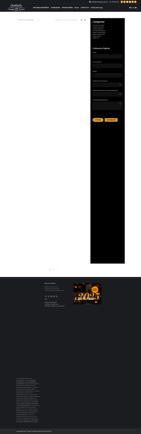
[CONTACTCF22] (107, 106)
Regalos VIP (96, 38)
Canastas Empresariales (99, 30)
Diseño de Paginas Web (34, 431)
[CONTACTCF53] (107, 85)
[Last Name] (107, 56)
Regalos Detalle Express (99, 32)
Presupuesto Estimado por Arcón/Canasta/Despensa (105, 90)
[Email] (107, 66)
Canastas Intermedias (98, 27)
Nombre (95, 52)
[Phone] (107, 75)
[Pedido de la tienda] (28, 20)
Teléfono (95, 71)
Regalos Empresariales (99, 34)
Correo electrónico (97, 62)
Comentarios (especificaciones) (100, 100)
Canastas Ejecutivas (98, 29)
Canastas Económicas (98, 25)
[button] (98, 120)
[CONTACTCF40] (107, 94)
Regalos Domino (97, 36)
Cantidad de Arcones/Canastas (100, 81)
